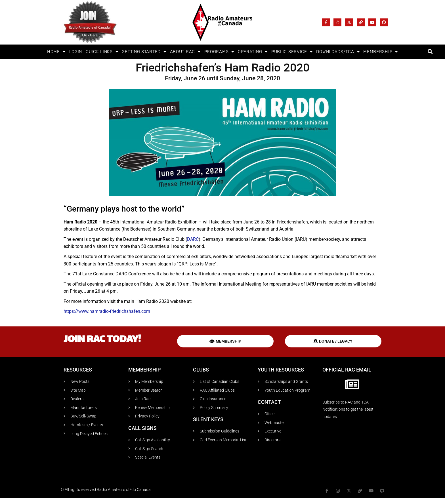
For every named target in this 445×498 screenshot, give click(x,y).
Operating (253, 52)
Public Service (292, 52)
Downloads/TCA (338, 52)
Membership (380, 52)
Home (56, 52)
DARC (193, 239)
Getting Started (144, 52)
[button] (430, 52)
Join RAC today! (102, 340)
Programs (219, 52)
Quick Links (102, 52)
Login (75, 51)
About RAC (185, 52)
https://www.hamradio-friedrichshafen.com (107, 311)
